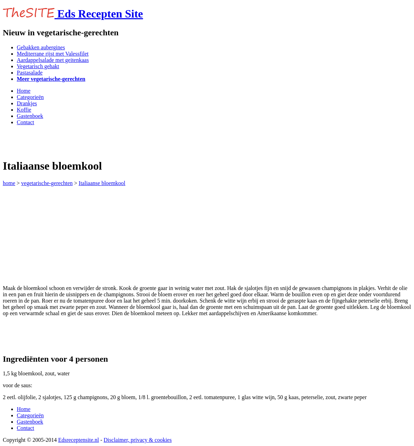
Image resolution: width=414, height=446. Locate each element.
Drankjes (27, 103)
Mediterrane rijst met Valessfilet (52, 54)
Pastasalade (30, 73)
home (9, 183)
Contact (25, 122)
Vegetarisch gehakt (38, 66)
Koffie (24, 110)
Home (23, 91)
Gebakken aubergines (41, 47)
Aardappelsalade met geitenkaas (53, 60)
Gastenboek (30, 116)
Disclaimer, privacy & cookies (138, 440)
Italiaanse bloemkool (102, 183)
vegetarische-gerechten (47, 183)
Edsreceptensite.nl (78, 440)
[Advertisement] (84, 141)
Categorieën (30, 97)
